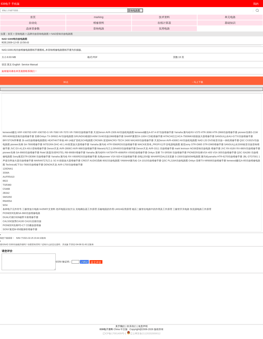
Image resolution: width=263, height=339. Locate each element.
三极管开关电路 (181, 209)
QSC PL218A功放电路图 (175, 160)
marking (98, 17)
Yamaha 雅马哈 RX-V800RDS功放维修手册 (74, 156)
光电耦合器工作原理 (86, 209)
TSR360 (7, 184)
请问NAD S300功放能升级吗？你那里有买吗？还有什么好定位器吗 (30, 244)
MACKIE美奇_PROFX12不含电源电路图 (159, 144)
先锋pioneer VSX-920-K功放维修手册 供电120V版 (124, 156)
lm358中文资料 (47, 209)
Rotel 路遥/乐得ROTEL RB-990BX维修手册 (62, 152)
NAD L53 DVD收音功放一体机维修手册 (218, 140)
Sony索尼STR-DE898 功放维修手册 (31, 156)
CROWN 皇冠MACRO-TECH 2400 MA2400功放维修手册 (123, 140)
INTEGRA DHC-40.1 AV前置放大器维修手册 (66, 144)
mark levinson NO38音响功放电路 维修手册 (197, 148)
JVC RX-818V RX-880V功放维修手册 (240, 148)
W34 (5, 205)
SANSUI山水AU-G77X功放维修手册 (234, 136)
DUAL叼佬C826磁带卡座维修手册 (20, 217)
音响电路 (98, 28)
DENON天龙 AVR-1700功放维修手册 (63, 164)
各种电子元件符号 (12, 209)
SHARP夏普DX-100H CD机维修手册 (143, 136)
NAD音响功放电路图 (62, 34)
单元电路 (230, 17)
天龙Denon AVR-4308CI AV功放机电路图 (175, 140)
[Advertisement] (29, 111)
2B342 (6, 193)
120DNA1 (8, 168)
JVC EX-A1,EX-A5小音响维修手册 (28, 148)
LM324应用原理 (123, 209)
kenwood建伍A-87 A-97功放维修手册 (154, 132)
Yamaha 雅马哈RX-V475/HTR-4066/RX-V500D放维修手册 (116, 152)
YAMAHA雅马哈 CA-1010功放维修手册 (140, 160)
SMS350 (7, 197)
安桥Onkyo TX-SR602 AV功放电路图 (54, 136)
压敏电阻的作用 (106, 209)
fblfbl (18, 238)
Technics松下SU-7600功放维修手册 (24, 164)
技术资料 (164, 17)
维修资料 (98, 22)
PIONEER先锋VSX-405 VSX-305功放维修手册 (211, 152)
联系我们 (131, 329)
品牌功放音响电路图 (38, 34)
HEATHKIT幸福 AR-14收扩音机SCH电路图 (70, 140)
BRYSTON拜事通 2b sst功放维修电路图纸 (25, 140)
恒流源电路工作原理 (200, 209)
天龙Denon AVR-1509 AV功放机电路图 (113, 132)
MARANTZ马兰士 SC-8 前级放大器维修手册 (57, 160)
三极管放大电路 (30, 209)
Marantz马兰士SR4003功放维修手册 (116, 148)
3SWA (6, 172)
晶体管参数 (33, 28)
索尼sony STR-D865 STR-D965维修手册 (202, 144)
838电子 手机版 (10, 3)
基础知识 (230, 22)
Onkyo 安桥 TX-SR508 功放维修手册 (167, 152)
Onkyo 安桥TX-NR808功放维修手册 (207, 160)
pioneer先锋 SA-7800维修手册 (26, 144)
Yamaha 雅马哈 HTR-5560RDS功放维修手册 (113, 144)
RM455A (7, 201)
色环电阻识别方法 (65, 209)
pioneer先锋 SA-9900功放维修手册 (21, 152)
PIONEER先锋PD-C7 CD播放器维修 (22, 225)
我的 (256, 3)
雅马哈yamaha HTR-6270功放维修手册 (221, 156)
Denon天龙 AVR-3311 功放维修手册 (155, 148)
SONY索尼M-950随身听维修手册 (20, 229)
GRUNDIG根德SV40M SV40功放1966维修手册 (98, 136)
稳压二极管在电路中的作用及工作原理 (152, 209)
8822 (5, 180)
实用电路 (164, 28)
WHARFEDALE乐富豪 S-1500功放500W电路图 (175, 156)
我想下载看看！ (7, 238)
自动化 (33, 22)
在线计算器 (164, 22)
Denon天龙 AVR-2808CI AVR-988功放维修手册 (72, 148)
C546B (6, 189)
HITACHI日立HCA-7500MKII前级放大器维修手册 (188, 136)
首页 (33, 17)
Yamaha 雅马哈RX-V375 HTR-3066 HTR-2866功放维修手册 (205, 132)
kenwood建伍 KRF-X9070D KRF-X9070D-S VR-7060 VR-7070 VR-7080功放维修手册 (48, 132)
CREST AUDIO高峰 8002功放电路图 (100, 160)
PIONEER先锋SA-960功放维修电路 (21, 213)
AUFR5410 (8, 176)
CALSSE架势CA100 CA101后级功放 (22, 221)
